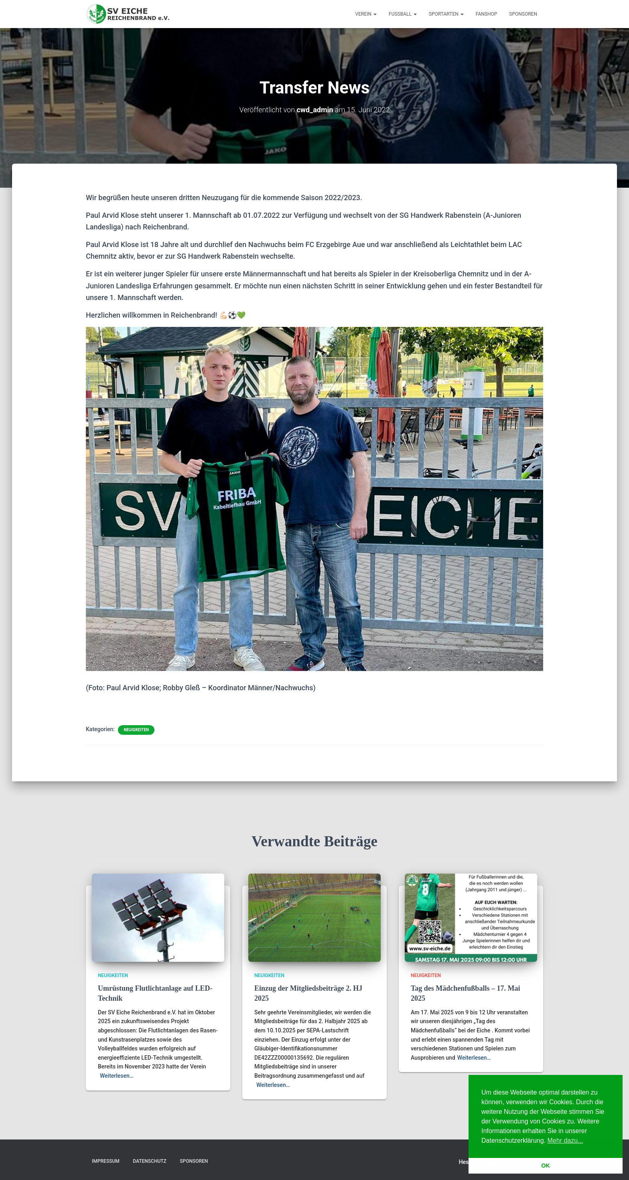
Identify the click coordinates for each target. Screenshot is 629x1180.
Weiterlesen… (117, 1076)
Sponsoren (523, 14)
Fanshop (486, 14)
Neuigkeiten (136, 730)
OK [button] (545, 1165)
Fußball (403, 14)
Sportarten (446, 14)
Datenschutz (149, 1161)
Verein (366, 14)
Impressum (106, 1161)
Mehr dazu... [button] (565, 1140)
